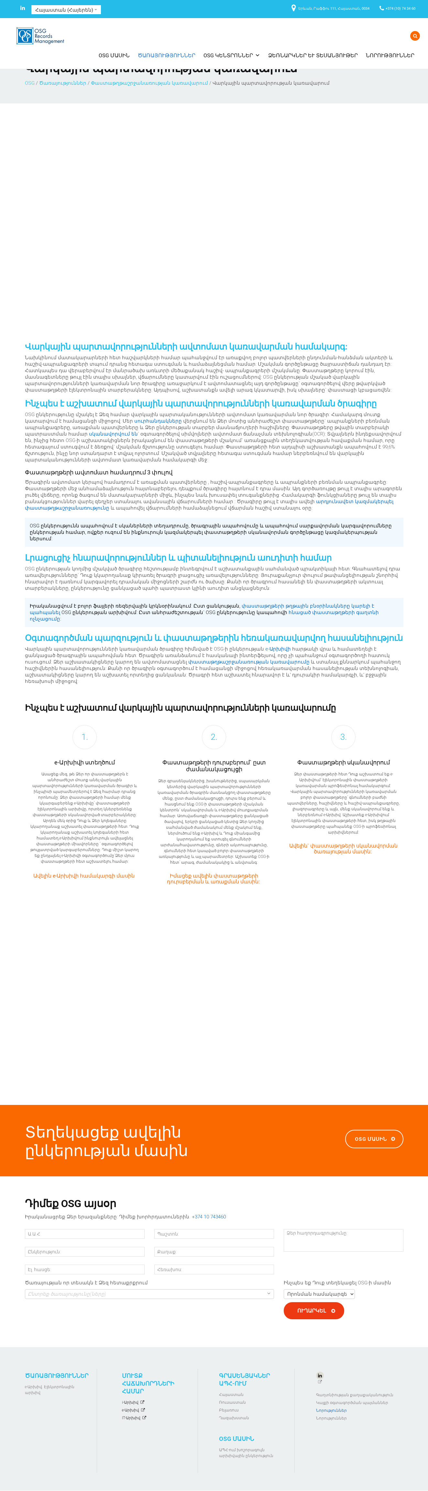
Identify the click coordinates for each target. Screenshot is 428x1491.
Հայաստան (231, 1394)
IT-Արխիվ (131, 1418)
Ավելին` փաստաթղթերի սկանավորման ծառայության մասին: (343, 848)
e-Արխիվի (278, 649)
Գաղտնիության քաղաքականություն (354, 1395)
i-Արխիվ (130, 1402)
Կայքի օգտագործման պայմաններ (352, 1402)
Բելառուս (229, 1410)
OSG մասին (114, 55)
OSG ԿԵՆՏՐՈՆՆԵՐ (231, 55)
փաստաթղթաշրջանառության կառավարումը (249, 662)
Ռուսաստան (232, 1402)
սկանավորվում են (113, 434)
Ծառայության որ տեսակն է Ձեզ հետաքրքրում (86, 1283)
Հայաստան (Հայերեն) (66, 9)
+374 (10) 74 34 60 (400, 8)
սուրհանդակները (158, 421)
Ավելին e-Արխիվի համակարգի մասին (84, 876)
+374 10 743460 (209, 1217)
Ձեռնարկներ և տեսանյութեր (313, 55)
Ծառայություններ (166, 55)
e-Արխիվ (130, 1410)
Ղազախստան (234, 1418)
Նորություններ (390, 55)
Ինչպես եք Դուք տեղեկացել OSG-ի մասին (337, 1283)
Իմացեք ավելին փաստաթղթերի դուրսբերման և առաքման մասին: (213, 878)
